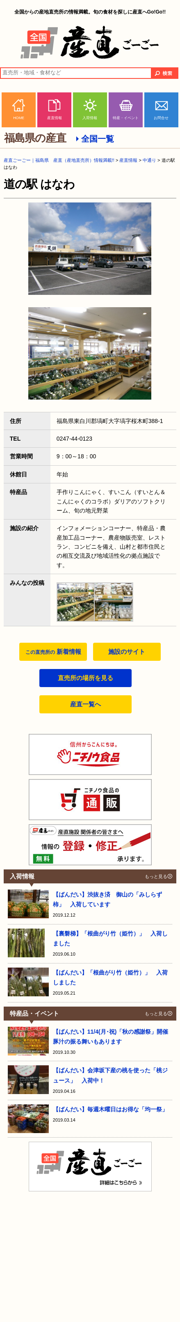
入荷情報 (89, 118)
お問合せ (161, 118)
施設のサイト (126, 651)
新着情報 (53, 651)
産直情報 (54, 118)
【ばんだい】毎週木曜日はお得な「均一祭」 (110, 1109)
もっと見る (156, 876)
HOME (18, 118)
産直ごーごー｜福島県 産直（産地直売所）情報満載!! (59, 160)
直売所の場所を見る (85, 677)
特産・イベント (126, 118)
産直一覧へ (85, 704)
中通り (149, 160)
